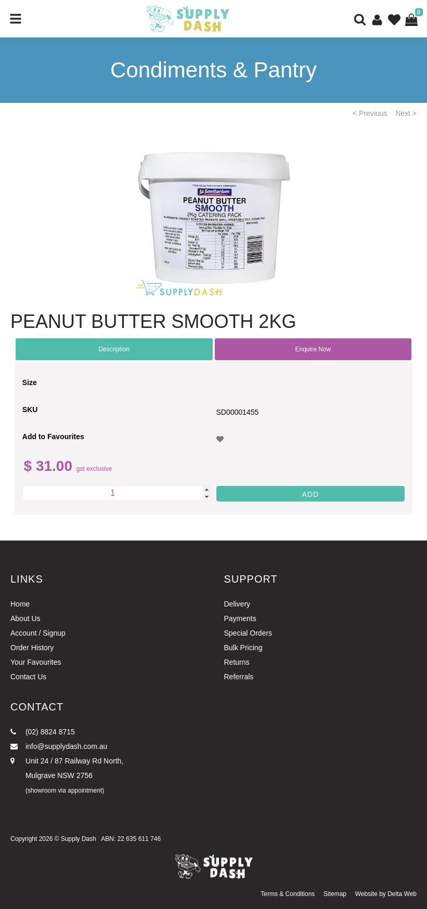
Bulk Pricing (243, 647)
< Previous (370, 113)
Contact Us (28, 677)
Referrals (239, 677)
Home (20, 604)
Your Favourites (35, 662)
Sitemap (335, 894)
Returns (237, 662)
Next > (406, 113)
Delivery (237, 604)
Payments (240, 618)
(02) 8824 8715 (42, 732)
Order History (32, 647)
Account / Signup (38, 633)
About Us (25, 618)
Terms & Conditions (288, 894)
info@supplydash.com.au (58, 746)
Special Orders (248, 633)
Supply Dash (78, 838)
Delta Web (402, 894)
